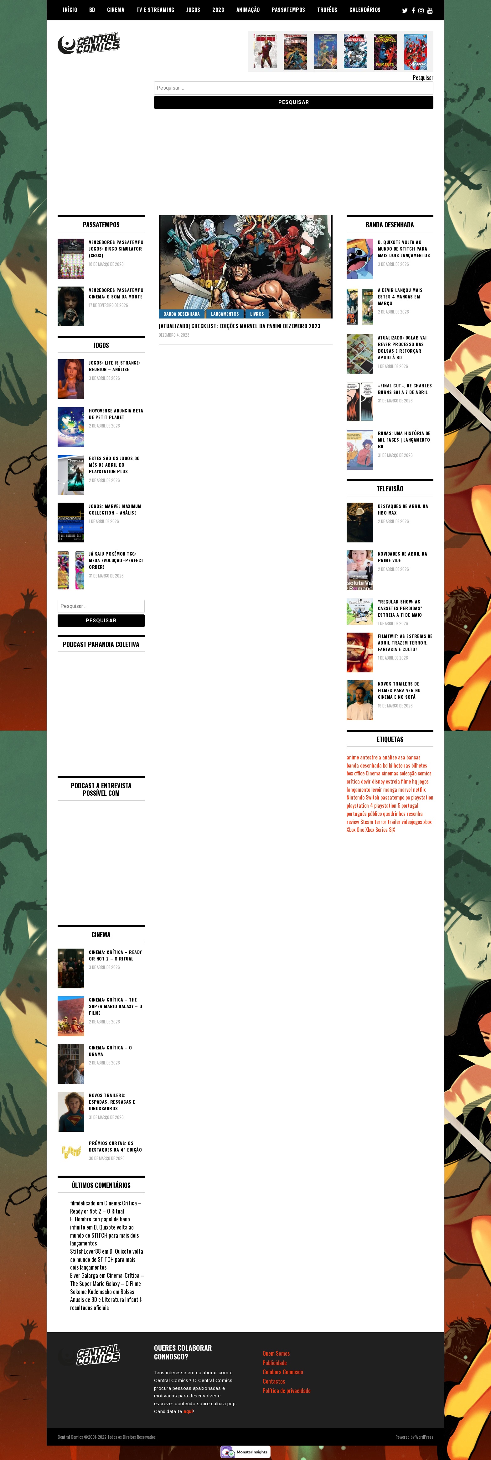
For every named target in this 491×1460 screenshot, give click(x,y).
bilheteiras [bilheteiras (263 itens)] (399, 765)
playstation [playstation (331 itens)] (422, 797)
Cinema (115, 9)
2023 (218, 9)
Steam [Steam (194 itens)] (366, 822)
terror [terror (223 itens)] (380, 822)
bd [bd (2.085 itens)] (385, 765)
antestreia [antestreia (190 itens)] (370, 757)
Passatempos (288, 9)
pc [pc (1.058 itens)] (408, 797)
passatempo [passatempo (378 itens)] (392, 797)
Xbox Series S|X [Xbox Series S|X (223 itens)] (380, 829)
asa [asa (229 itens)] (401, 757)
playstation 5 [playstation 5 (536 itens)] (387, 805)
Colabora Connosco (283, 1372)
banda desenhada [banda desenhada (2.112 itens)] (364, 765)
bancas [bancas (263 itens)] (413, 757)
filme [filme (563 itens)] (406, 781)
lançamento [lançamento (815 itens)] (358, 789)
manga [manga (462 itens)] (390, 789)
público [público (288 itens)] (375, 813)
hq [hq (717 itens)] (414, 781)
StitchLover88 (85, 1251)
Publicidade (275, 1363)
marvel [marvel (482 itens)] (405, 789)
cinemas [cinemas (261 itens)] (390, 773)
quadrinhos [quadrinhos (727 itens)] (394, 813)
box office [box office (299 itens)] (355, 773)
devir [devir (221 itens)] (366, 781)
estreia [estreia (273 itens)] (393, 781)
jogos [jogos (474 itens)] (423, 781)
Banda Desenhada (181, 313)
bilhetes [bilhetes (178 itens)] (419, 765)
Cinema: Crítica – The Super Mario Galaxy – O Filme (107, 1279)
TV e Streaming (155, 9)
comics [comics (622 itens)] (425, 773)
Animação (248, 9)
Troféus (327, 9)
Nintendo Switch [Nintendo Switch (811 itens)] (363, 797)
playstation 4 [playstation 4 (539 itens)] (360, 805)
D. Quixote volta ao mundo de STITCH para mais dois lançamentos (104, 1235)
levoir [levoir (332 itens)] (376, 789)
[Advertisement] (245, 157)
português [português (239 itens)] (357, 813)
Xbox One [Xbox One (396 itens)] (355, 829)
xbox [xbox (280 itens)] (427, 822)
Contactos (274, 1381)
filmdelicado (83, 1203)
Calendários (365, 9)
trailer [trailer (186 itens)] (394, 822)
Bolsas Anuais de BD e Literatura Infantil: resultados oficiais (106, 1299)
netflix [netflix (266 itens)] (419, 789)
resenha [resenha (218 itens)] (415, 813)
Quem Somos (276, 1353)
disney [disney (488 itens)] (378, 781)
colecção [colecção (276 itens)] (408, 773)
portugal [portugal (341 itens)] (409, 805)
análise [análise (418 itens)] (389, 757)
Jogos (193, 9)
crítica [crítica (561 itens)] (353, 781)
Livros (257, 313)
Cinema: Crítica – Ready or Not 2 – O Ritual (106, 1207)
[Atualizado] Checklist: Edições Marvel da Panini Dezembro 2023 (240, 326)
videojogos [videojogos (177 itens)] (412, 822)
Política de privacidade (287, 1390)
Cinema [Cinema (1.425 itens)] (373, 773)
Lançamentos (225, 313)
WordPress (424, 1436)
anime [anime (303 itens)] (353, 757)
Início (70, 9)
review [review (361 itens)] (353, 822)
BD (92, 9)
